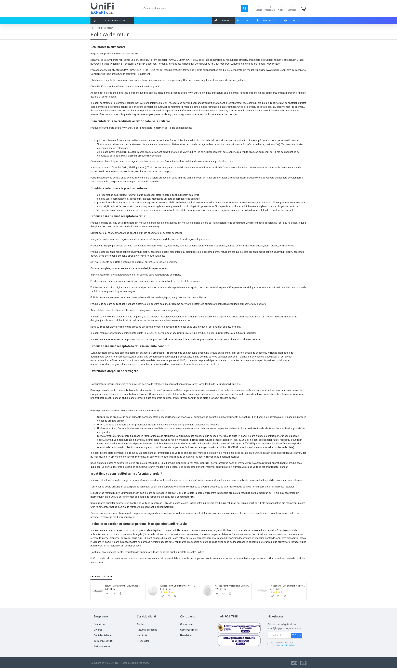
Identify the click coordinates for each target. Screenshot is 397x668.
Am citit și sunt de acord (282, 644)
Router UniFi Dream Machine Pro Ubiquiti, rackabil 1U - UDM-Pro (287, 585)
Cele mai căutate (101, 576)
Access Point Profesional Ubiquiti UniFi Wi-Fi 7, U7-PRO (232, 585)
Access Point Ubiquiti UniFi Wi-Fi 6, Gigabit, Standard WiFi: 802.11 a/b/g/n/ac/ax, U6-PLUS (177, 585)
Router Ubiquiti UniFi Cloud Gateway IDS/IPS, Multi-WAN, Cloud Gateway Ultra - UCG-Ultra (123, 585)
